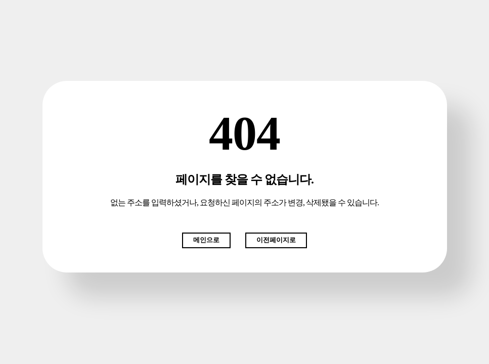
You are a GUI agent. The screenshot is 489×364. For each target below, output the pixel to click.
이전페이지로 (276, 240)
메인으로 (206, 240)
